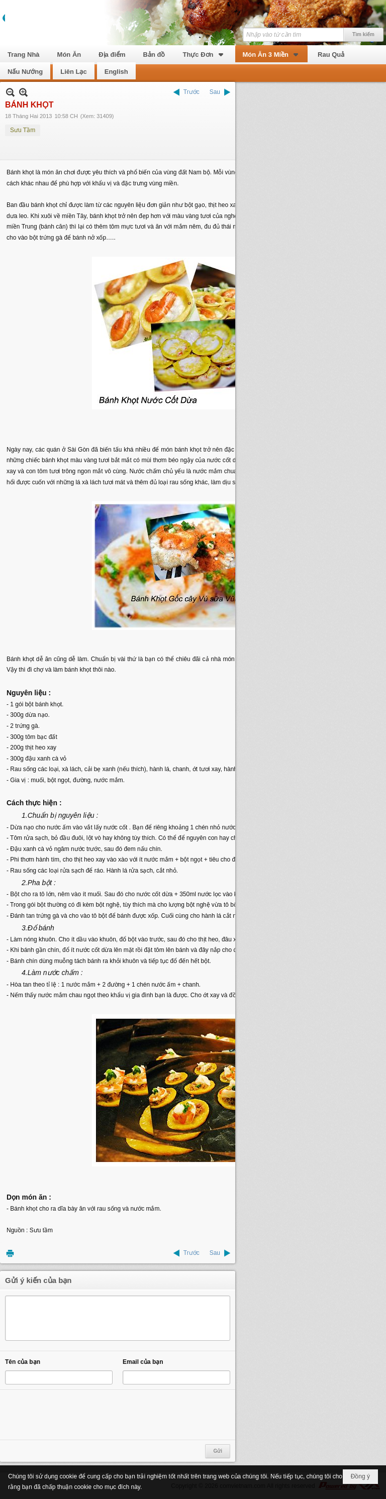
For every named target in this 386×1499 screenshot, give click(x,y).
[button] (203, 53)
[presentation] (81, 1415)
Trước (191, 91)
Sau (215, 91)
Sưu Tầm (22, 130)
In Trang (10, 1253)
